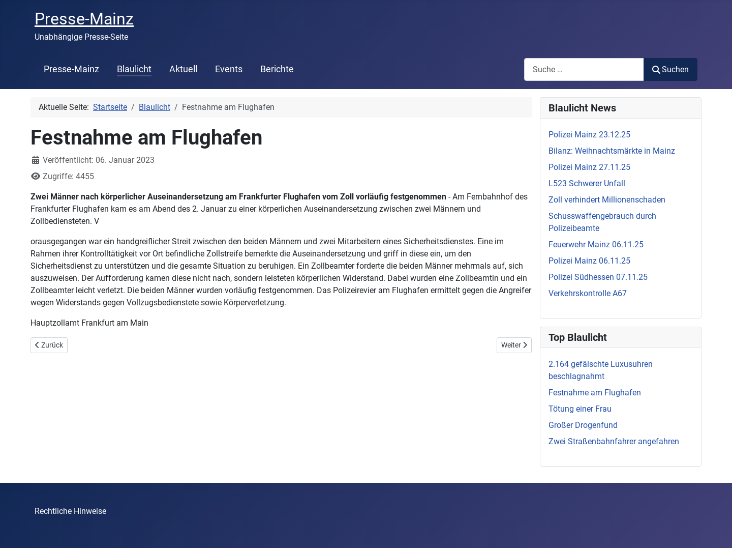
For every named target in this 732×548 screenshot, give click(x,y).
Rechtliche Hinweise (70, 511)
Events (228, 69)
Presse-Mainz (71, 69)
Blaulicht (134, 69)
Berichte (277, 69)
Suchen (670, 69)
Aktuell (183, 69)
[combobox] (584, 69)
